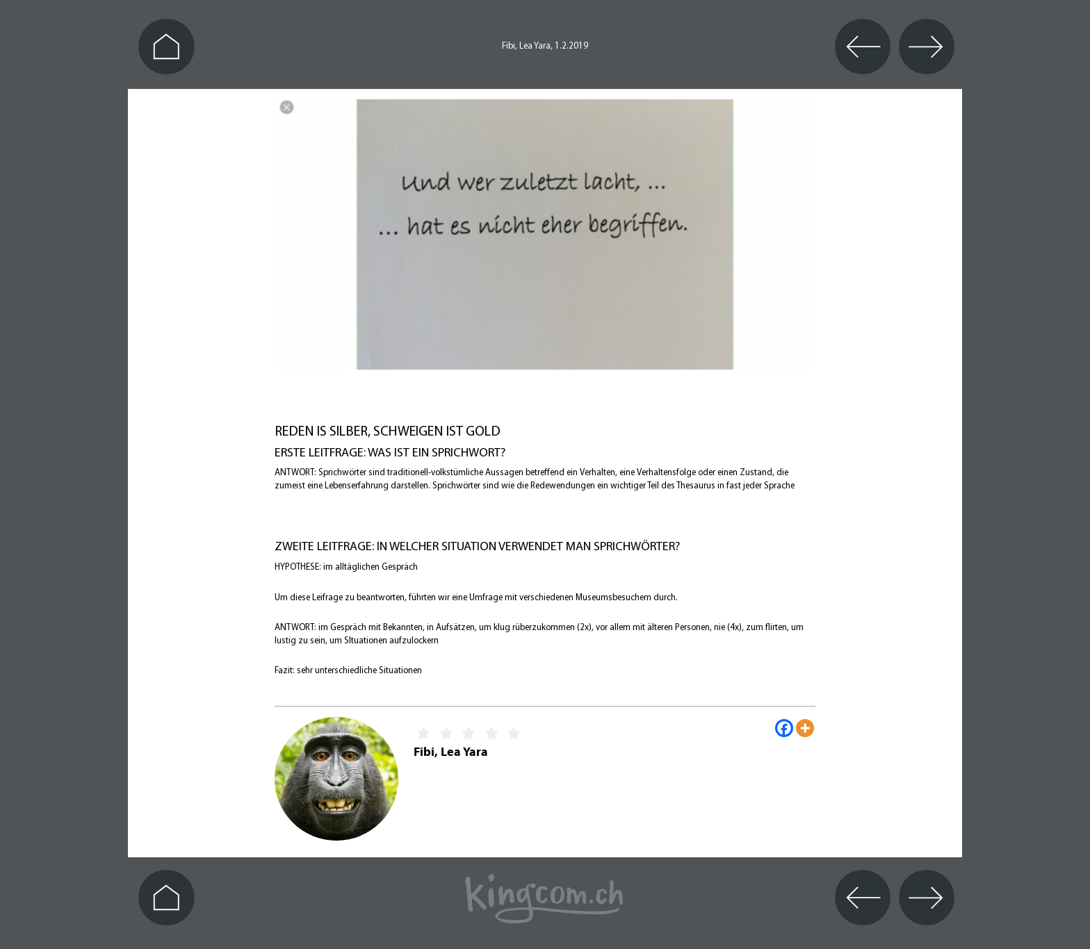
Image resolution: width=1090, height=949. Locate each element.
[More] (805, 728)
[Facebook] (784, 728)
